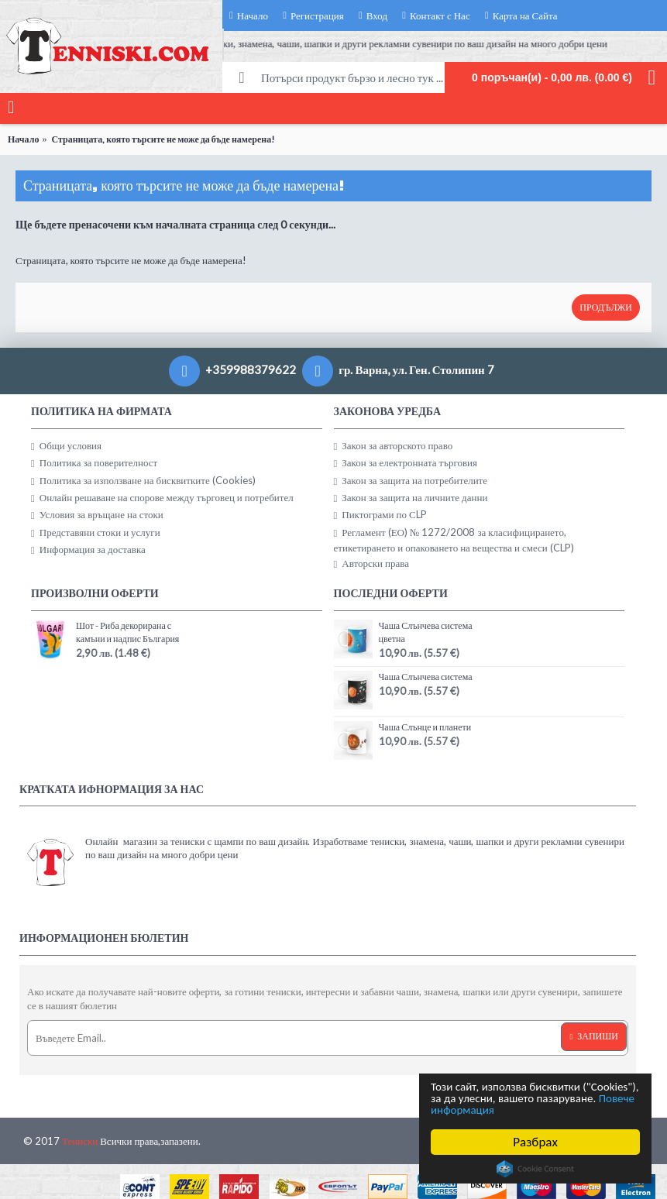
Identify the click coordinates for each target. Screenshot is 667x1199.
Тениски (80, 1141)
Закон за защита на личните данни (411, 497)
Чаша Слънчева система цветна (426, 632)
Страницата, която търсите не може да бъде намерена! (163, 139)
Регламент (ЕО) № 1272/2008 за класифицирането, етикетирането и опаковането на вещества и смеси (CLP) (454, 540)
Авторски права (371, 563)
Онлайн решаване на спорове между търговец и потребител (162, 497)
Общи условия (66, 445)
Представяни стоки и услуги (95, 532)
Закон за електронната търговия (406, 462)
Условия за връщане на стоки (97, 514)
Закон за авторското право (393, 445)
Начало (23, 139)
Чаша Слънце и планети (425, 727)
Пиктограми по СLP (380, 514)
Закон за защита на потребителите (411, 480)
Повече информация (559, 1109)
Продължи (605, 307)
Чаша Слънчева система (426, 676)
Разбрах (535, 1142)
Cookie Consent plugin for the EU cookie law (535, 1168)
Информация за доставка (88, 549)
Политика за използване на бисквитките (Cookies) (143, 480)
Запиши (593, 1036)
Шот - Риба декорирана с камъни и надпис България (127, 632)
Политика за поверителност (94, 462)
